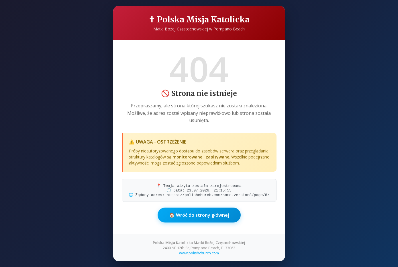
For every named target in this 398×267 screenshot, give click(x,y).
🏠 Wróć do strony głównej (199, 215)
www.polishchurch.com (199, 253)
